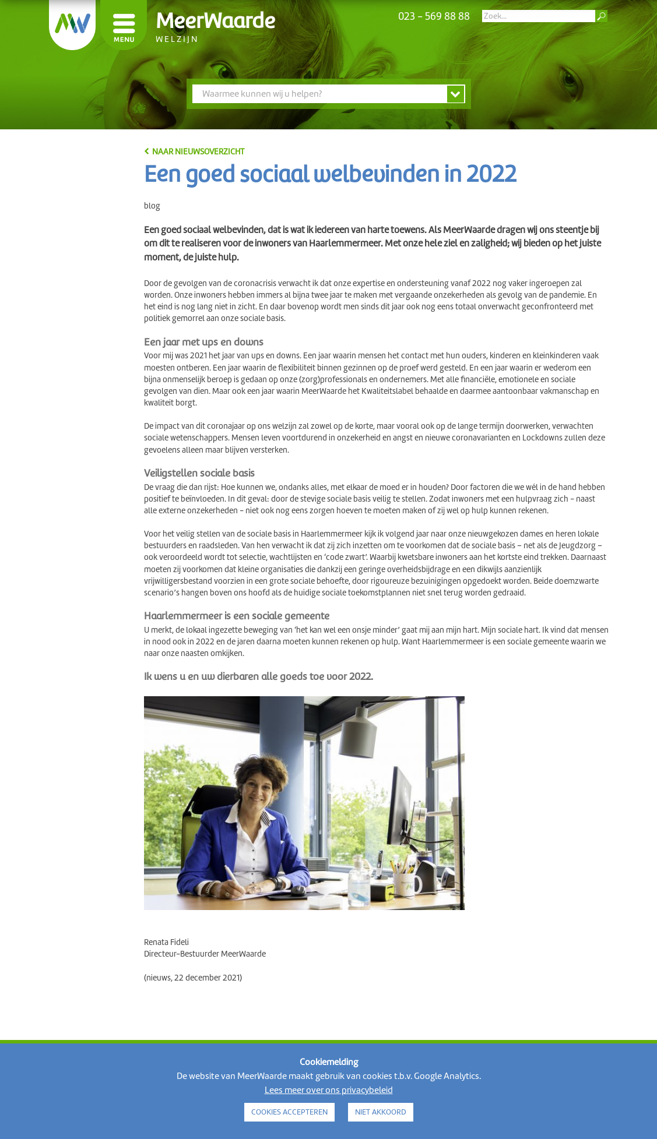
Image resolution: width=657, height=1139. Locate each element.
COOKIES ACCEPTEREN (289, 1112)
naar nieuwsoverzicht (198, 151)
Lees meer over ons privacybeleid (329, 1090)
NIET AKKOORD (380, 1112)
